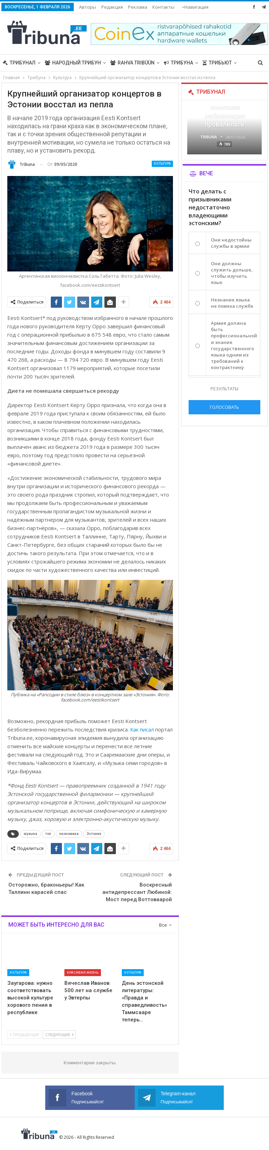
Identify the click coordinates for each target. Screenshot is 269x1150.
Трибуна (178, 63)
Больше (163, 7)
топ (48, 834)
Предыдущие (24, 1034)
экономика (69, 834)
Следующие (59, 1034)
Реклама (137, 7)
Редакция (112, 7)
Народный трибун (73, 63)
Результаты (224, 388)
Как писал (142, 729)
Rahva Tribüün (132, 63)
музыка (30, 834)
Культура (162, 164)
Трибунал (19, 63)
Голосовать (224, 407)
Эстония (94, 834)
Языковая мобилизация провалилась (224, 115)
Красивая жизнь (82, 972)
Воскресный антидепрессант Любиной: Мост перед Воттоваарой (137, 892)
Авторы (87, 7)
